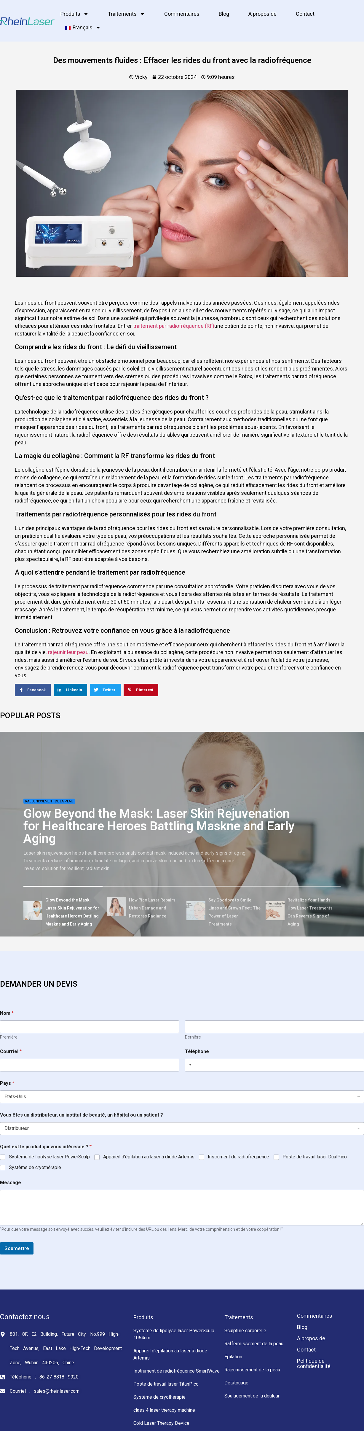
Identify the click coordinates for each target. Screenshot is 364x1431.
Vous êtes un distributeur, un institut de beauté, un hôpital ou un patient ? (81, 1115)
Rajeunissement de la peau (49, 801)
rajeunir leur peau (68, 652)
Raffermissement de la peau (253, 1343)
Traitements (126, 14)
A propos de (262, 14)
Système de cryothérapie (35, 1167)
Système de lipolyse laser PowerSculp (49, 1157)
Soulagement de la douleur (252, 1396)
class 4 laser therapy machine (164, 1410)
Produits (74, 14)
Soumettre (16, 1248)
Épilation (233, 1357)
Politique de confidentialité (314, 1363)
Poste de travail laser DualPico (314, 1157)
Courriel (11, 1051)
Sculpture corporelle (245, 1330)
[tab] (63, 912)
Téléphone (197, 1051)
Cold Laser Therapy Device (161, 1423)
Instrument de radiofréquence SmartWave (176, 1371)
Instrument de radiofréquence (238, 1157)
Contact (305, 14)
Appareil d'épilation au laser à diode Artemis (148, 1157)
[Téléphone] (274, 1065)
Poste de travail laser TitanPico (166, 1384)
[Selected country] (189, 1065)
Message (10, 1182)
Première (8, 1037)
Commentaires (181, 14)
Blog (224, 14)
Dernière (193, 1037)
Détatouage (236, 1383)
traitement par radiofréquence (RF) (173, 326)
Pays (7, 1083)
